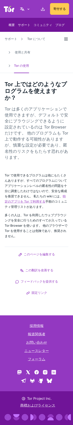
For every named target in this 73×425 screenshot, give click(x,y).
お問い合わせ (36, 342)
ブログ (60, 25)
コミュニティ (42, 25)
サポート (24, 25)
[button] (36, 255)
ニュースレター (36, 351)
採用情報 (37, 326)
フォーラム (36, 359)
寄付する (59, 9)
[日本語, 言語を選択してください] (25, 9)
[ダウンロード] (42, 9)
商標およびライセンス (37, 405)
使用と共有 (22, 52)
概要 (12, 25)
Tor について (36, 39)
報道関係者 (36, 334)
